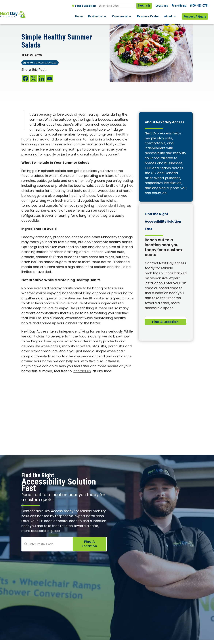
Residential (104, 14)
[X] (33, 78)
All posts (29, 22)
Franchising (179, 5)
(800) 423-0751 (199, 5)
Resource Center (151, 14)
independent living (110, 206)
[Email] (49, 78)
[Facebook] (25, 78)
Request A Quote (195, 14)
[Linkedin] (41, 78)
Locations (162, 5)
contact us (82, 371)
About (172, 14)
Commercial (126, 14)
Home (87, 14)
